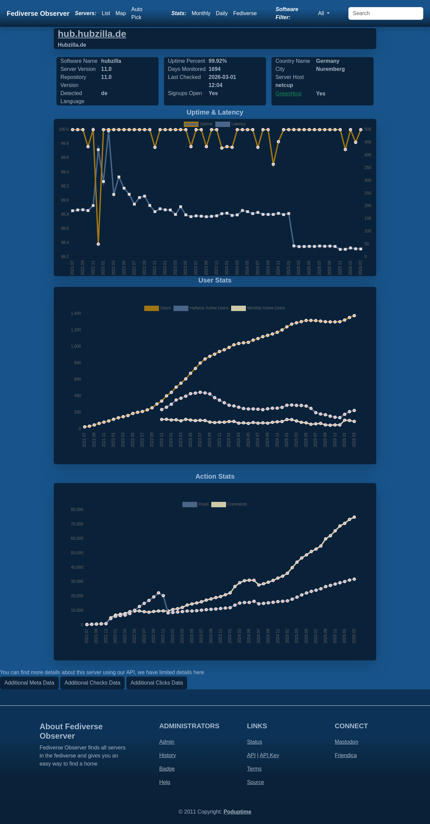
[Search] (385, 13)
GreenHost (288, 93)
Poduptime (237, 812)
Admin (166, 742)
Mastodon (346, 742)
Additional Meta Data (29, 683)
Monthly (201, 13)
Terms (254, 769)
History (167, 755)
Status (254, 742)
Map (121, 13)
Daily (222, 13)
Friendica (346, 755)
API (251, 755)
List (106, 13)
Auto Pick (136, 13)
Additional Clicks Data (157, 683)
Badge (167, 769)
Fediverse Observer (38, 13)
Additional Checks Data (92, 683)
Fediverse (245, 13)
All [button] (322, 13)
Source (255, 782)
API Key (269, 755)
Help (164, 782)
